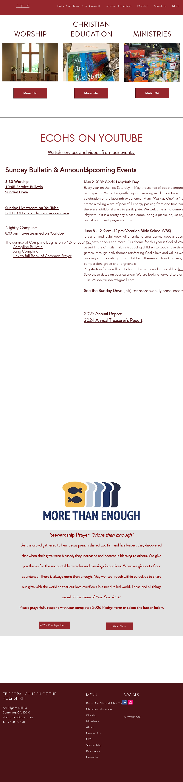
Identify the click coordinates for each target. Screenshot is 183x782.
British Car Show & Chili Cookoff (103, 703)
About (90, 727)
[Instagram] (130, 702)
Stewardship (94, 745)
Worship (91, 715)
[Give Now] (119, 626)
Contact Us (93, 733)
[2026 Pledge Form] (54, 625)
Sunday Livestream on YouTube (32, 208)
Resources (93, 751)
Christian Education (99, 709)
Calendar (92, 757)
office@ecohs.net (21, 717)
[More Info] (30, 93)
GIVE (89, 739)
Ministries (92, 721)
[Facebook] (124, 702)
